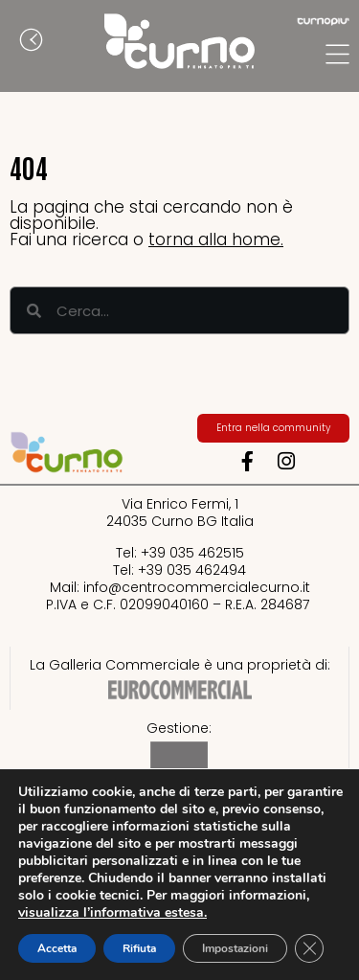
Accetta (57, 948)
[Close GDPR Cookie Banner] (309, 948)
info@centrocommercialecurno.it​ (196, 587)
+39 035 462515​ (192, 552)
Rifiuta (139, 948)
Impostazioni (235, 948)
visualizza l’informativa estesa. (112, 912)
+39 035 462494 (192, 570)
